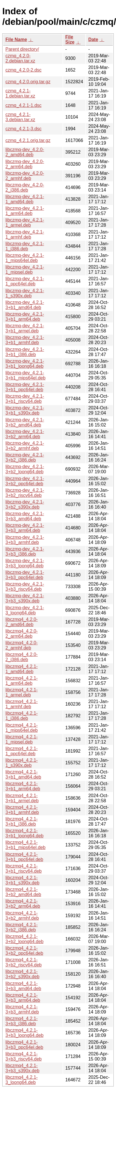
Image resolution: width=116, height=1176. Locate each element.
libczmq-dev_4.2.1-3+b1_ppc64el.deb (24, 387)
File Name (16, 39)
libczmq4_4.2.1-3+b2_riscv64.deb (23, 962)
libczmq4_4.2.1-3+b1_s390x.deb (22, 880)
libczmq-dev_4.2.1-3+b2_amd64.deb (24, 422)
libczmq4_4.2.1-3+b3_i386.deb (21, 1021)
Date (93, 39)
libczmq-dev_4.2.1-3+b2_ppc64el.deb (24, 481)
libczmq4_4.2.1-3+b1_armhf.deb (22, 810)
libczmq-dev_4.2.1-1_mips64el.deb (24, 258)
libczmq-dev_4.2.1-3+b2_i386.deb (24, 457)
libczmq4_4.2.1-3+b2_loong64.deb (24, 939)
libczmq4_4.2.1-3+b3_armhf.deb (22, 1009)
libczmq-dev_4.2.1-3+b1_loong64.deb (24, 364)
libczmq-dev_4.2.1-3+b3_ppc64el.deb (24, 575)
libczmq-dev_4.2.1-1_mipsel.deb (24, 270)
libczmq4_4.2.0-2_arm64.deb (21, 634)
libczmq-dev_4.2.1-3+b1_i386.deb (24, 352)
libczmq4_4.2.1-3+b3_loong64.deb (24, 1033)
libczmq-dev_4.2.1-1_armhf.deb (24, 234)
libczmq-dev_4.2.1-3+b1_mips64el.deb (25, 375)
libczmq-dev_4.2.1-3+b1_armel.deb (24, 328)
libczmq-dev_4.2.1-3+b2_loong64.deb (24, 469)
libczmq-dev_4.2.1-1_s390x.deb (24, 293)
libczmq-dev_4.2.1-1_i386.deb (24, 246)
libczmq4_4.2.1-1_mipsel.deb (21, 739)
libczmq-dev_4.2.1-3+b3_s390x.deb (24, 598)
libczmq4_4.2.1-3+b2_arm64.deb (22, 904)
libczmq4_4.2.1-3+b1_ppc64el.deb (24, 857)
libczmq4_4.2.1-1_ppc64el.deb (21, 751)
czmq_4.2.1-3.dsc (23, 128)
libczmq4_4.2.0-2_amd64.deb (21, 622)
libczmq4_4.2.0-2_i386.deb (21, 657)
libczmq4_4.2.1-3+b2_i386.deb (21, 927)
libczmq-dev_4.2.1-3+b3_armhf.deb (24, 540)
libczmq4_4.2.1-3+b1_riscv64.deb (23, 869)
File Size (70, 39)
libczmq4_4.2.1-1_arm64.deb (21, 681)
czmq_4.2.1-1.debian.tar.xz (20, 93)
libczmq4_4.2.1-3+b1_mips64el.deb (25, 845)
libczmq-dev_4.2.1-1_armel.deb (24, 223)
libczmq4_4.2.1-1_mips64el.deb (21, 728)
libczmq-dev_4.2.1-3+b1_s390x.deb (24, 410)
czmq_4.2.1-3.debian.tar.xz (20, 117)
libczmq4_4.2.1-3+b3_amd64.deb (23, 986)
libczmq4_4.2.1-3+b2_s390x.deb (22, 974)
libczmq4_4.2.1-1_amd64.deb (21, 669)
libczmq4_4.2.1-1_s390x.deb (21, 763)
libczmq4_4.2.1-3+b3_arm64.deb (22, 998)
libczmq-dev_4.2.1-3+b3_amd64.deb (24, 516)
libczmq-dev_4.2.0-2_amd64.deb (24, 152)
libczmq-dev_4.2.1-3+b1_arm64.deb (24, 317)
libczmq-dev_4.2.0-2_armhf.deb (24, 176)
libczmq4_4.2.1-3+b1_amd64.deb (23, 774)
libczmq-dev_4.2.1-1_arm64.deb (24, 211)
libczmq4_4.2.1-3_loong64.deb (21, 1080)
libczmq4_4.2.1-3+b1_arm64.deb (22, 786)
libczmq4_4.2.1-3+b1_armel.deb (22, 798)
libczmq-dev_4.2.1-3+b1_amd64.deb (24, 305)
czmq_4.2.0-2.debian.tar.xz (20, 58)
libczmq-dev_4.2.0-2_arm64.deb (24, 164)
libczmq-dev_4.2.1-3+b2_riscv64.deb (24, 493)
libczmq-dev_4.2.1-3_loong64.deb (24, 610)
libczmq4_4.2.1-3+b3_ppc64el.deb (24, 1045)
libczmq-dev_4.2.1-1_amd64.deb (24, 199)
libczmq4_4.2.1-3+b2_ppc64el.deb (24, 951)
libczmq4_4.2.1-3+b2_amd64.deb (23, 892)
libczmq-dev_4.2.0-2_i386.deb (24, 187)
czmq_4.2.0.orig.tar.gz (27, 81)
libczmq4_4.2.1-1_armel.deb (21, 692)
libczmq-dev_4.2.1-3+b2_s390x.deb (24, 504)
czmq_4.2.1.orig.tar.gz (27, 140)
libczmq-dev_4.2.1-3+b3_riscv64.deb (24, 587)
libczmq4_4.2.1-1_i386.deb (21, 716)
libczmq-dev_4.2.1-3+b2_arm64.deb (24, 434)
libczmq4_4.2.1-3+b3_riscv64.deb (23, 1056)
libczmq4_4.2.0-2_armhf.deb (21, 645)
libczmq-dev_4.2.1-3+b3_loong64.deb (24, 563)
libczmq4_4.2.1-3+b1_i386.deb (21, 821)
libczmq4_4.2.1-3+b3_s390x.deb (22, 1068)
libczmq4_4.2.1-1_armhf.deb (21, 704)
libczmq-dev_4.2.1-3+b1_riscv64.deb (24, 399)
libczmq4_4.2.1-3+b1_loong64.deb (24, 833)
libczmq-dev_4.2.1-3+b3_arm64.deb (24, 528)
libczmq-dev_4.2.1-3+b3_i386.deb (24, 551)
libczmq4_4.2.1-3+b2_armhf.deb (22, 916)
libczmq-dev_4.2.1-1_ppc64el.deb (24, 281)
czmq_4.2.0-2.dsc (23, 70)
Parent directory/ (22, 49)
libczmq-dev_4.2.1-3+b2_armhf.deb (24, 446)
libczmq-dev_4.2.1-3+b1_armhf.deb (24, 340)
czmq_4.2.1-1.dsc (23, 105)
